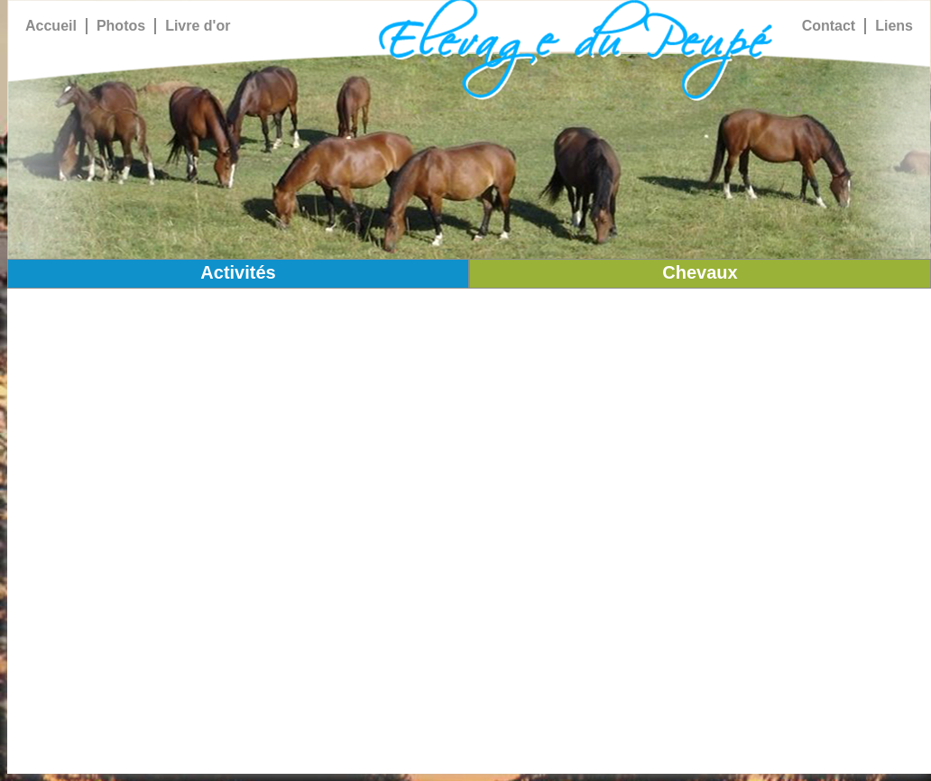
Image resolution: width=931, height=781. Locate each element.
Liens (894, 25)
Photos (121, 25)
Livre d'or (197, 25)
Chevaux (699, 272)
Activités (237, 272)
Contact (829, 25)
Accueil (51, 25)
